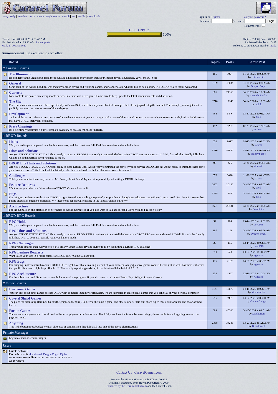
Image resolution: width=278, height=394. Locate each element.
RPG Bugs (17, 261)
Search (66, 16)
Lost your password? (254, 16)
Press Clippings (20, 126)
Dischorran (258, 313)
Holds (13, 142)
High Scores (53, 16)
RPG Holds (17, 221)
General (15, 83)
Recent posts (43, 42)
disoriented (35, 354)
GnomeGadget (258, 301)
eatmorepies (258, 77)
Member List (24, 16)
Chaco (258, 144)
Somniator (258, 209)
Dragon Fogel (258, 86)
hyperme (258, 255)
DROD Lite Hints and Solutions (32, 163)
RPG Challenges (21, 243)
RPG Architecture (22, 274)
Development (19, 114)
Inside (273, 45)
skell (258, 116)
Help (12, 16)
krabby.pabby (258, 153)
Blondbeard (258, 326)
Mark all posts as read (14, 45)
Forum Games (19, 311)
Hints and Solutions (23, 151)
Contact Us (124, 372)
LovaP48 (258, 224)
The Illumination (21, 74)
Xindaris (258, 276)
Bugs (13, 194)
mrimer (258, 129)
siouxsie (258, 166)
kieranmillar (258, 292)
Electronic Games (22, 289)
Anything (16, 323)
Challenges (17, 175)
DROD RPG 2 (139, 30)
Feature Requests (22, 185)
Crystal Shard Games (25, 298)
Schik (258, 104)
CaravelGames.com (148, 372)
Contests (15, 92)
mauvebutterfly (258, 95)
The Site (15, 101)
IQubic (64, 354)
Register (215, 16)
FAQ (5, 16)
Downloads (93, 16)
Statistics (39, 16)
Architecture (18, 206)
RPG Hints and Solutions (27, 231)
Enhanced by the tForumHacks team (126, 385)
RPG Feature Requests (26, 252)
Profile (81, 16)
